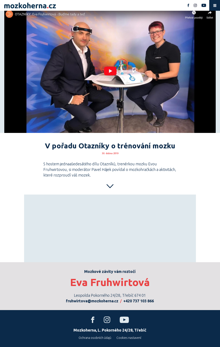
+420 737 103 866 (138, 301)
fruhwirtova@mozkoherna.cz (92, 301)
